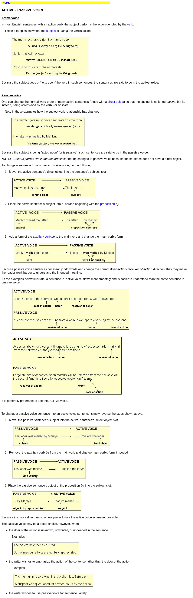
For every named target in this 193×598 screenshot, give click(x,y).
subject (51, 30)
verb (130, 24)
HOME (6, 3)
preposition (107, 204)
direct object (116, 101)
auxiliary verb (42, 236)
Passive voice (11, 95)
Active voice (10, 18)
